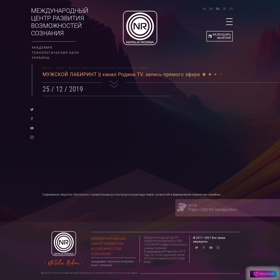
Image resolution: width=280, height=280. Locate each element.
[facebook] (32, 118)
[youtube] (32, 127)
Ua (204, 9)
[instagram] (32, 137)
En (211, 9)
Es (231, 9)
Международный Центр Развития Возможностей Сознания (59, 22)
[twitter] (32, 109)
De (224, 9)
